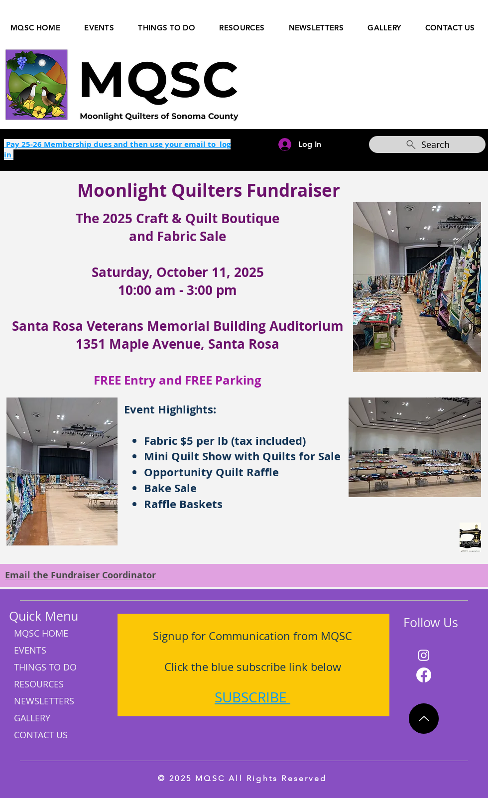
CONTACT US (41, 735)
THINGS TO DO (45, 667)
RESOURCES (39, 684)
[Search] (427, 144)
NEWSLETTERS (44, 701)
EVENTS (30, 650)
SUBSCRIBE (251, 697)
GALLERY (32, 718)
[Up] (424, 718)
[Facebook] (423, 674)
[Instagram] (423, 655)
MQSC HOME (41, 633)
